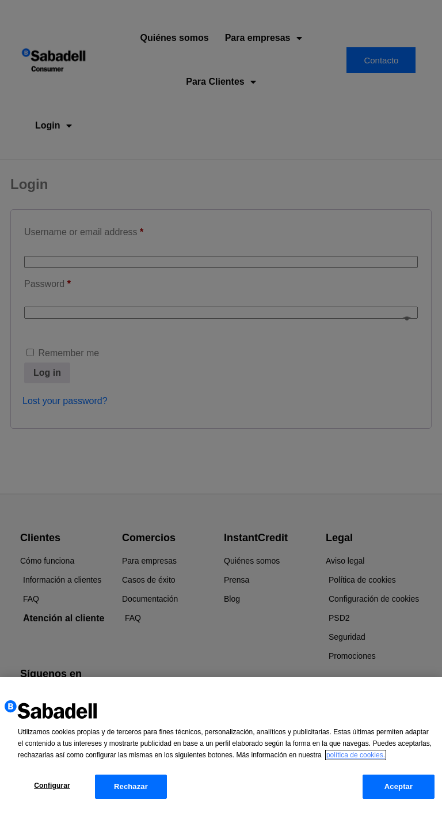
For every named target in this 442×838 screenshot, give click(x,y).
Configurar (52, 791)
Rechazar (131, 791)
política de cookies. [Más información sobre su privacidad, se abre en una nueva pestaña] (355, 760)
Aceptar (398, 791)
